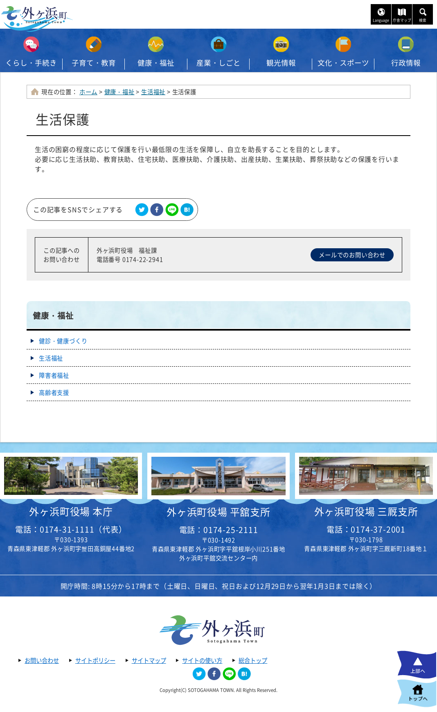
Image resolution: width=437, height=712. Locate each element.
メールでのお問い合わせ (352, 254)
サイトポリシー (95, 660)
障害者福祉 (54, 375)
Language (381, 20)
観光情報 (281, 62)
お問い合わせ (42, 660)
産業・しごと (218, 62)
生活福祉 (153, 91)
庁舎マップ (402, 20)
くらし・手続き (31, 62)
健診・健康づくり (63, 340)
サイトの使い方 (202, 660)
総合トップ (253, 660)
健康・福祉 (155, 62)
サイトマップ (149, 660)
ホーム (88, 91)
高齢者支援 (54, 392)
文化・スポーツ (343, 62)
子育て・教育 (94, 62)
